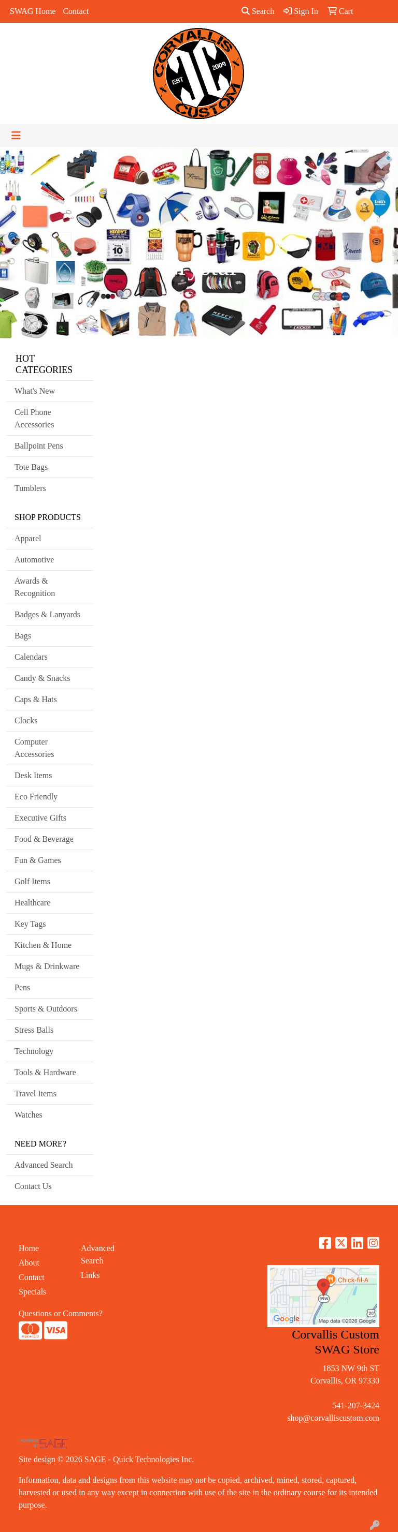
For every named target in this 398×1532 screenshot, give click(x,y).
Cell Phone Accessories (34, 418)
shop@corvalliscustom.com (333, 1418)
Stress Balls (34, 1029)
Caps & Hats (36, 699)
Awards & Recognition (35, 587)
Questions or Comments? (61, 1313)
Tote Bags (31, 467)
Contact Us (33, 1186)
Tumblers (30, 488)
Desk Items (33, 775)
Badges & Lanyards (47, 614)
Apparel (28, 538)
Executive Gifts (40, 817)
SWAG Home (32, 11)
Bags (23, 635)
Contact (76, 11)
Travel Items (35, 1093)
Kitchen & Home (43, 945)
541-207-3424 (355, 1405)
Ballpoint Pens (39, 445)
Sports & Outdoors (46, 1008)
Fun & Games (38, 860)
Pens (22, 987)
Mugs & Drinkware (47, 966)
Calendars (31, 656)
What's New (35, 390)
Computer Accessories (34, 747)
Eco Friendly (36, 796)
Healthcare (32, 902)
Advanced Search (44, 1165)
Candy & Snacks (42, 678)
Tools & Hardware (45, 1072)
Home (29, 1248)
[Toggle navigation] (16, 135)
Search (258, 11)
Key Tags (30, 923)
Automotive (34, 559)
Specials (32, 1291)
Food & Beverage (44, 839)
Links (90, 1275)
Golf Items (32, 881)
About (29, 1262)
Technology (34, 1051)
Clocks (26, 720)
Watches (28, 1114)
